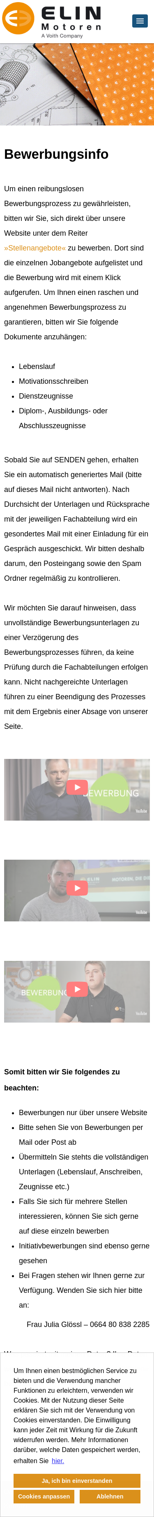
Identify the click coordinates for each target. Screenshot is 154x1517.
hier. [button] (58, 1460)
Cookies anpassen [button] (44, 1496)
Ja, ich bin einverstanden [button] (77, 1481)
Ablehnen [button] (110, 1496)
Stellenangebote (35, 248)
